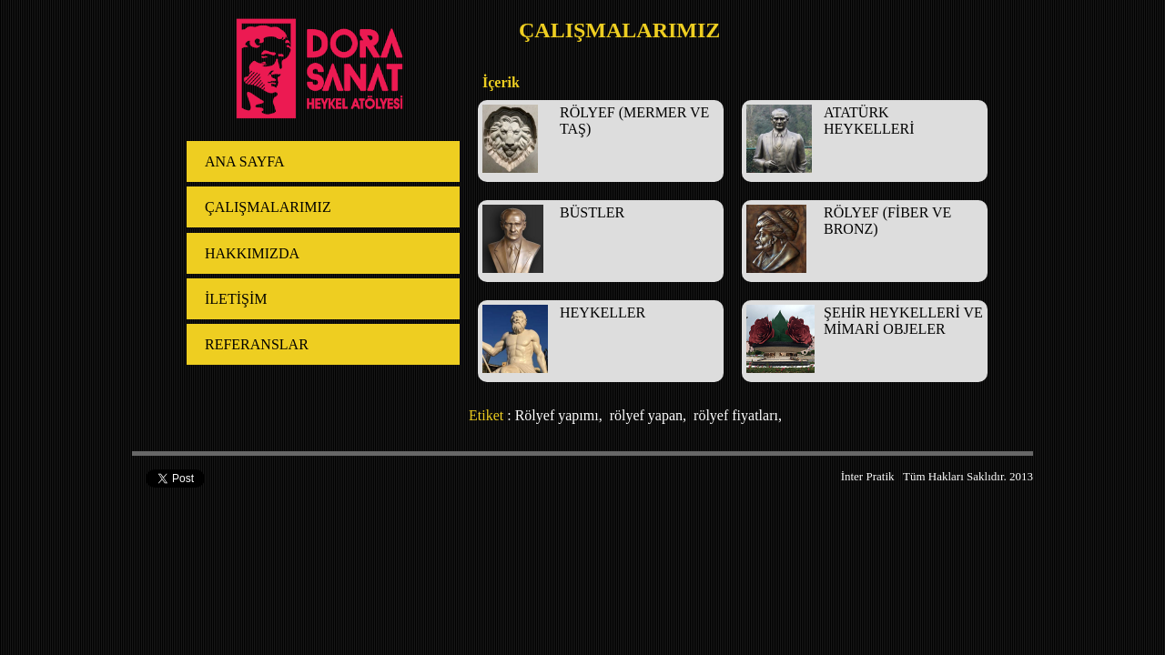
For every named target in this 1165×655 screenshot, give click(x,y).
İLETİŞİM (236, 299)
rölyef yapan (644, 415)
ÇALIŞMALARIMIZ (268, 207)
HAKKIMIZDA (252, 253)
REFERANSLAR (257, 344)
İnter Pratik (868, 476)
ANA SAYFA (245, 161)
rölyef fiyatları (734, 415)
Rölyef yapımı (557, 415)
